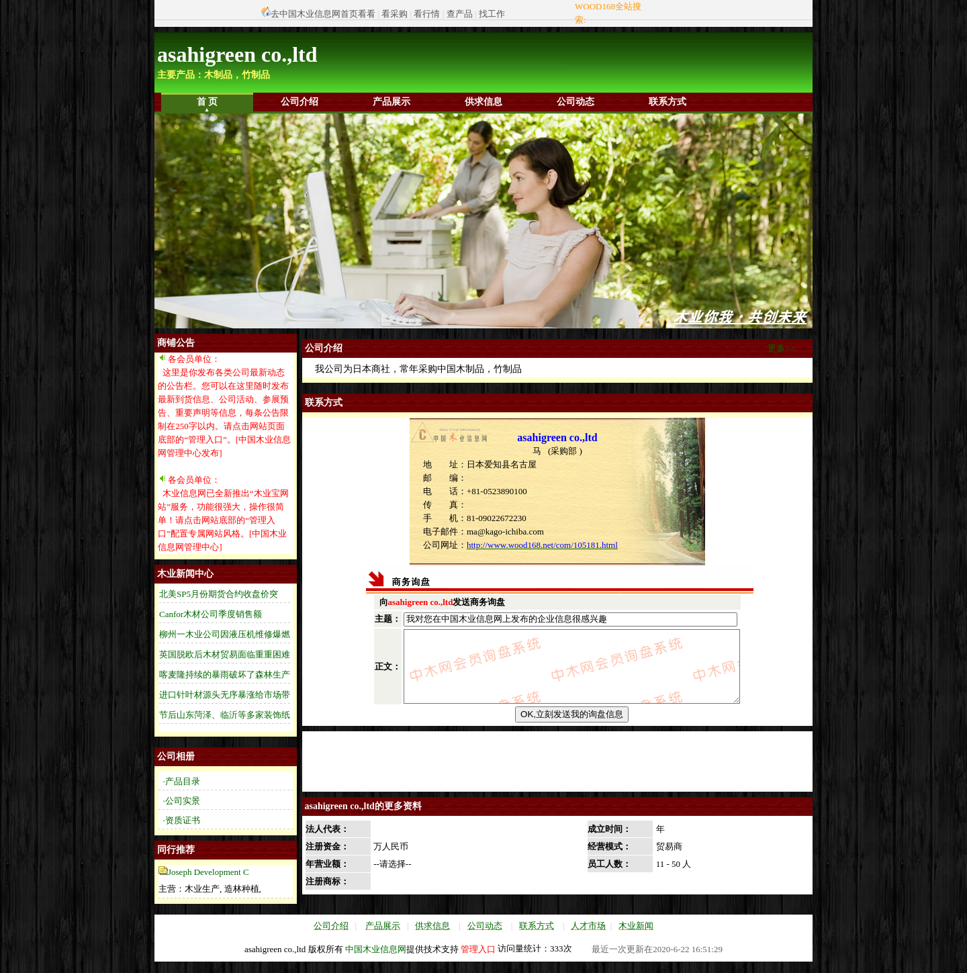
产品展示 (391, 102)
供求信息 (483, 102)
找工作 (492, 14)
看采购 (394, 14)
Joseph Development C (208, 872)
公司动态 (575, 102)
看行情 (427, 14)
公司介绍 (299, 102)
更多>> (781, 348)
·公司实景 (181, 801)
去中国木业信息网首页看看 (323, 14)
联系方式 (667, 102)
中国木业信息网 (375, 961)
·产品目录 (181, 781)
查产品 (460, 14)
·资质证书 (181, 820)
